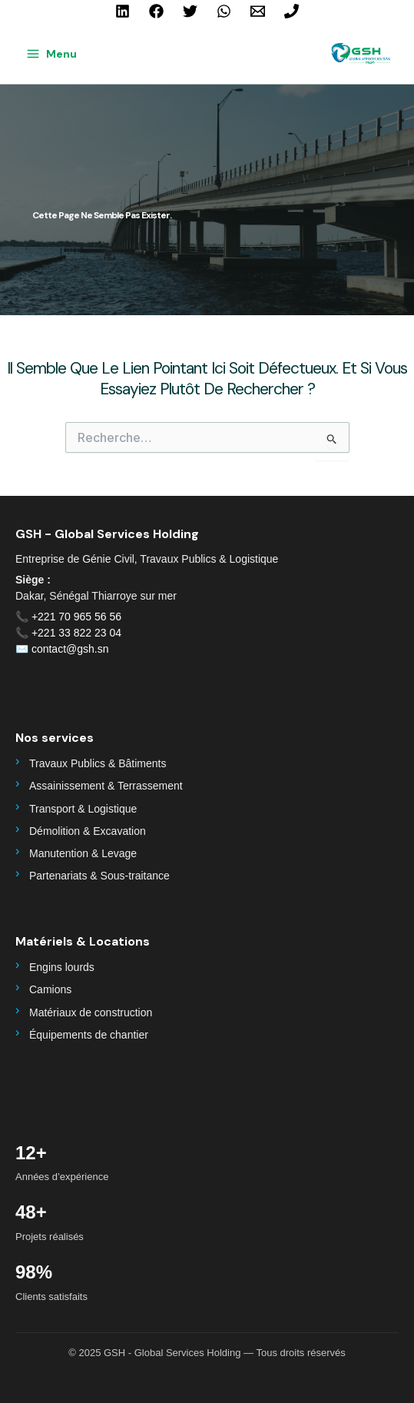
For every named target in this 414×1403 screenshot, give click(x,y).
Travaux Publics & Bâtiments (97, 763)
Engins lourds (61, 967)
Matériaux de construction (90, 1012)
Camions (50, 989)
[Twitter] (190, 11)
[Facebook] (156, 11)
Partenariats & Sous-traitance (99, 875)
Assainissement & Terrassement (106, 786)
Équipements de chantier (88, 1035)
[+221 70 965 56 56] (291, 11)
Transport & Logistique (83, 809)
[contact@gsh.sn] (257, 11)
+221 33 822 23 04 (76, 633)
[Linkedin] (122, 11)
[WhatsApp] (223, 11)
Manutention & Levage (83, 853)
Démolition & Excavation (87, 831)
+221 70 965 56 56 (76, 616)
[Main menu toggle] (51, 53)
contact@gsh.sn (70, 649)
